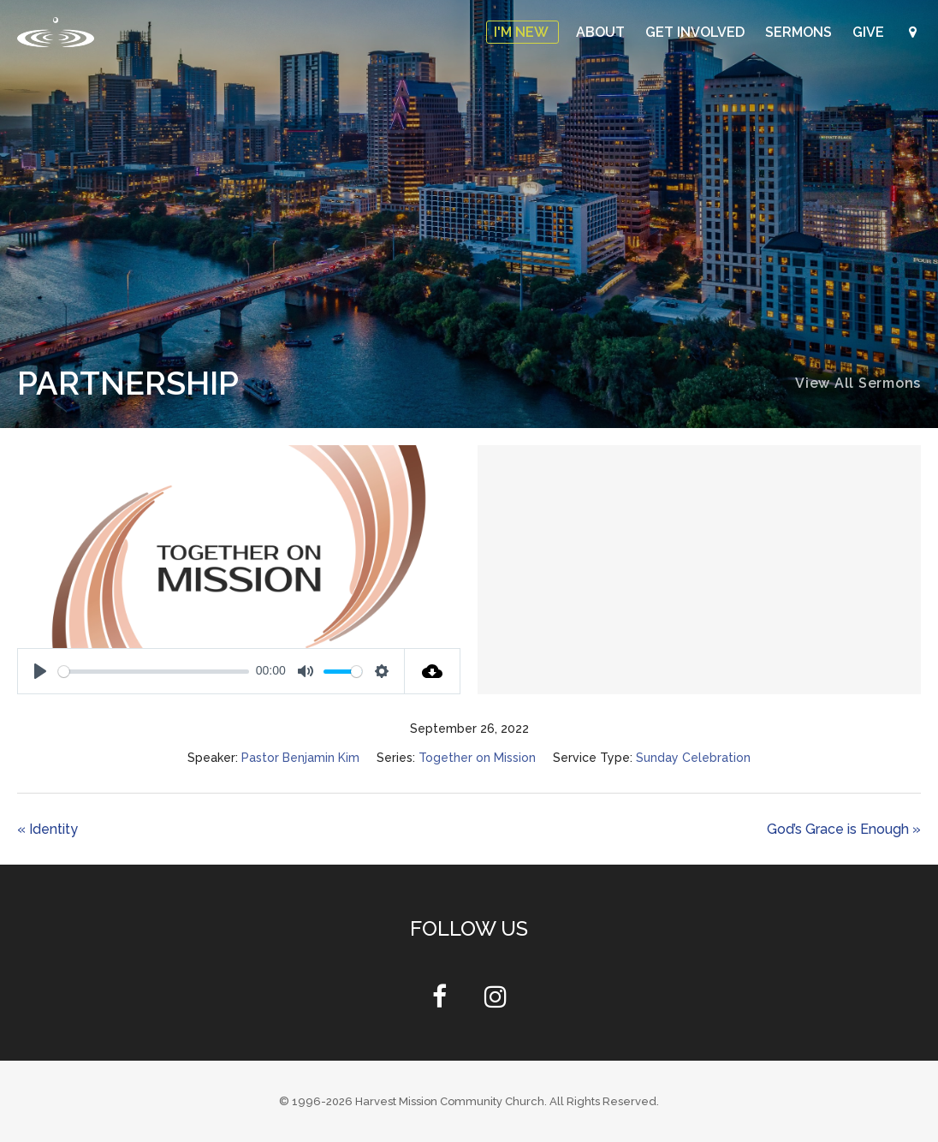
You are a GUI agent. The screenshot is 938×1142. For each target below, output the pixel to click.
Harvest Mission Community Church (449, 1101)
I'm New (522, 32)
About (602, 32)
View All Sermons (858, 383)
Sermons (800, 32)
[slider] (153, 671)
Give (870, 32)
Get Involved (696, 32)
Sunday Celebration (693, 757)
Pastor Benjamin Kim (300, 757)
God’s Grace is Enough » (844, 829)
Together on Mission (477, 757)
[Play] (40, 671)
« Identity (47, 829)
